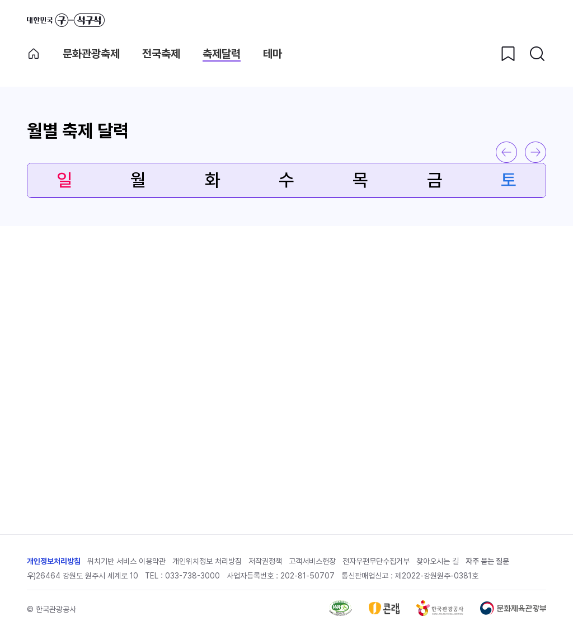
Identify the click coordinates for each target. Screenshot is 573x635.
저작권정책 (265, 561)
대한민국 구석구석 (66, 20)
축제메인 (33, 53)
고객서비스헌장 (312, 561)
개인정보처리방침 (54, 561)
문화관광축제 (91, 53)
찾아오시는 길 (437, 561)
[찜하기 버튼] (508, 54)
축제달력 (222, 53)
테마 (272, 53)
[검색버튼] (537, 54)
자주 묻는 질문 (487, 561)
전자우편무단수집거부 (376, 561)
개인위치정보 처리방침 (207, 561)
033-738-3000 (192, 575)
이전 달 (506, 152)
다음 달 (535, 152)
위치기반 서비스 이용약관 (126, 561)
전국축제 (161, 53)
